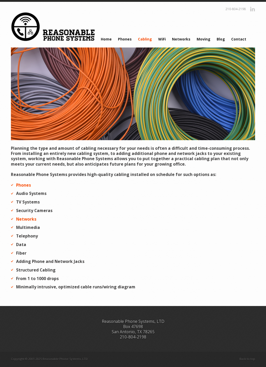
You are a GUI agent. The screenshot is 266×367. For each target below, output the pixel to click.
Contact (238, 39)
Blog (221, 39)
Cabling (145, 39)
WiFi (162, 39)
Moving (203, 39)
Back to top (247, 359)
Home (106, 39)
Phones (125, 39)
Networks (181, 39)
